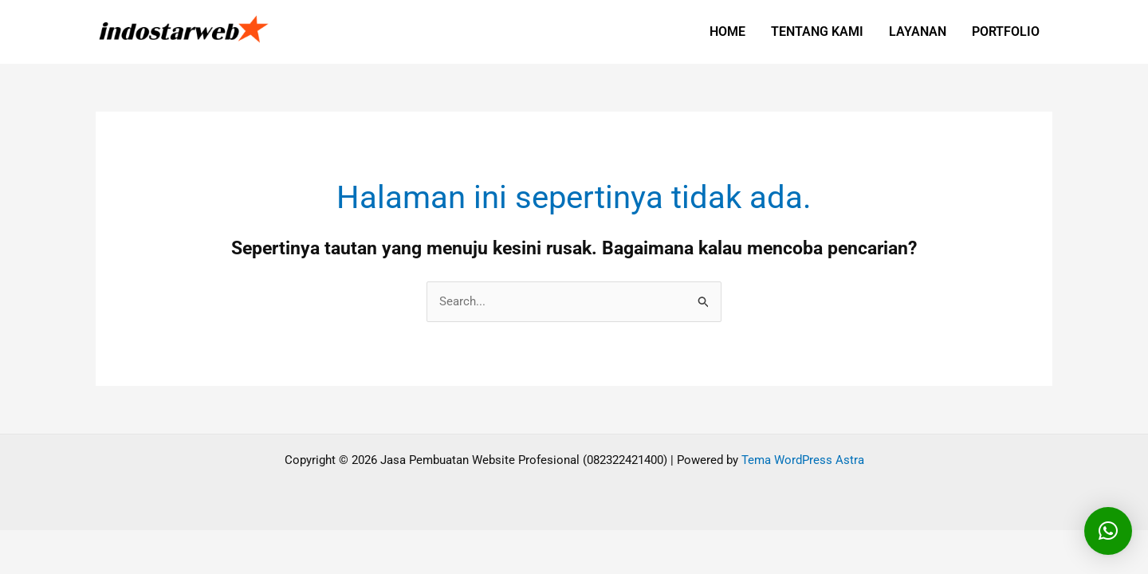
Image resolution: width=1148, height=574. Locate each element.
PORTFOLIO (1006, 31)
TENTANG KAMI (817, 31)
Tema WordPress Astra (802, 460)
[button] (1108, 531)
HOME (727, 31)
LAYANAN (917, 31)
